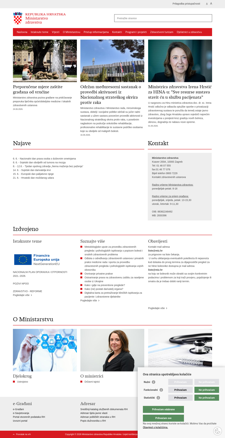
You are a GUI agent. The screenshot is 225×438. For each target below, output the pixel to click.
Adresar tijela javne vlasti (93, 413)
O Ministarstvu (71, 32)
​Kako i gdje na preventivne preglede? (105, 285)
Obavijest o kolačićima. (155, 427)
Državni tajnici (92, 381)
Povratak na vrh (23, 434)
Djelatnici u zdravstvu (189, 32)
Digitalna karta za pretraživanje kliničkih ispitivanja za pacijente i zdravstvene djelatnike (113, 294)
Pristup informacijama (96, 32)
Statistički (149, 404)
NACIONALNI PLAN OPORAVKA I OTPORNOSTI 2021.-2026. (40, 274)
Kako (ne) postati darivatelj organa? (105, 289)
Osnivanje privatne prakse (99, 273)
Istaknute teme (39, 32)
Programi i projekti (136, 32)
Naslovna (22, 32)
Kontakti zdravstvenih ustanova (169, 177)
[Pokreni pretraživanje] (208, 18)
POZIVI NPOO (21, 283)
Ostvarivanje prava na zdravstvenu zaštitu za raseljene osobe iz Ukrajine (114, 279)
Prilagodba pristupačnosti (186, 3)
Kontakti (117, 32)
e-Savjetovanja (21, 413)
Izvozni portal (20, 420)
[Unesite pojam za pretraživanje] (159, 18)
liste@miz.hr (155, 250)
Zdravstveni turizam (161, 32)
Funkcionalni (151, 396)
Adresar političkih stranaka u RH (97, 417)
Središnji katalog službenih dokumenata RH (104, 409)
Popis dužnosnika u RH (93, 420)
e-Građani (18, 409)
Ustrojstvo (22, 381)
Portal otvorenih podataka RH (29, 417)
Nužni (147, 389)
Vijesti (55, 32)
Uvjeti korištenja (130, 434)
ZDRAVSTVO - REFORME (27, 291)
